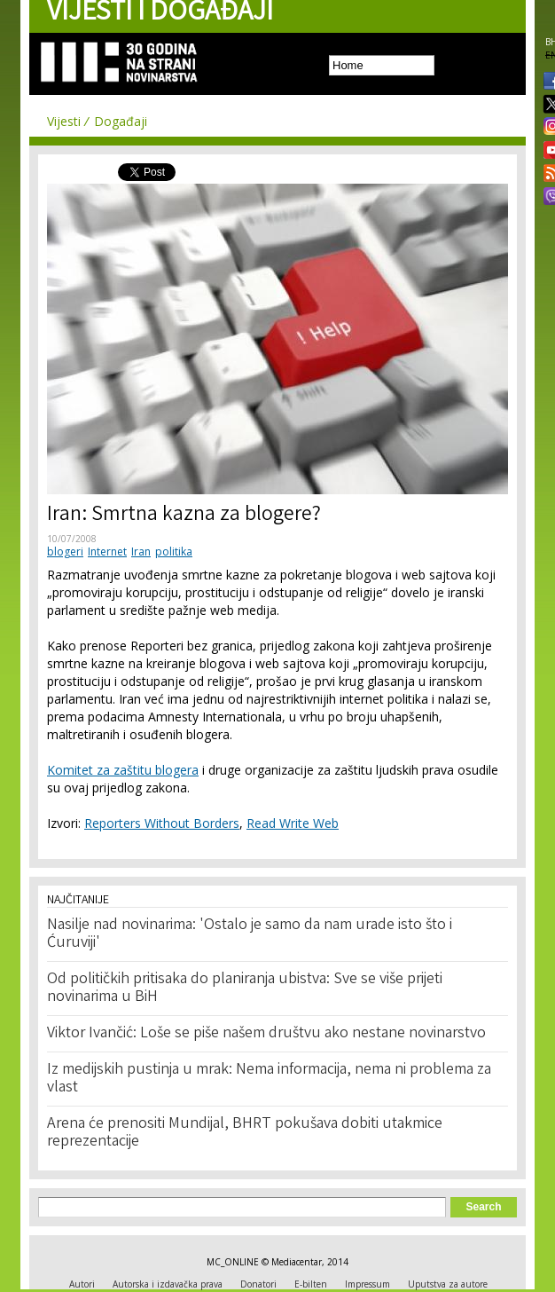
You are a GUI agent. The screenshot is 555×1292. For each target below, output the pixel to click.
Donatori (258, 1284)
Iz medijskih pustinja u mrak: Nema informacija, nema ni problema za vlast (269, 1079)
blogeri (65, 551)
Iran (141, 551)
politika (173, 551)
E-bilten (310, 1284)
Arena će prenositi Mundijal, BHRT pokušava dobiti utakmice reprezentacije (244, 1133)
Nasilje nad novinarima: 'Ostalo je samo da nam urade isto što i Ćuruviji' (249, 934)
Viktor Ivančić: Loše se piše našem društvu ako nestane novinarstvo (266, 1033)
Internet (107, 551)
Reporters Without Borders (161, 823)
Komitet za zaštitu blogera (123, 769)
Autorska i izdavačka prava (168, 1284)
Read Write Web (292, 823)
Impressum (367, 1284)
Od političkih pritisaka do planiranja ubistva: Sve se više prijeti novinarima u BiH (244, 988)
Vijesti (64, 121)
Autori (82, 1284)
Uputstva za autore (448, 1284)
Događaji (120, 121)
